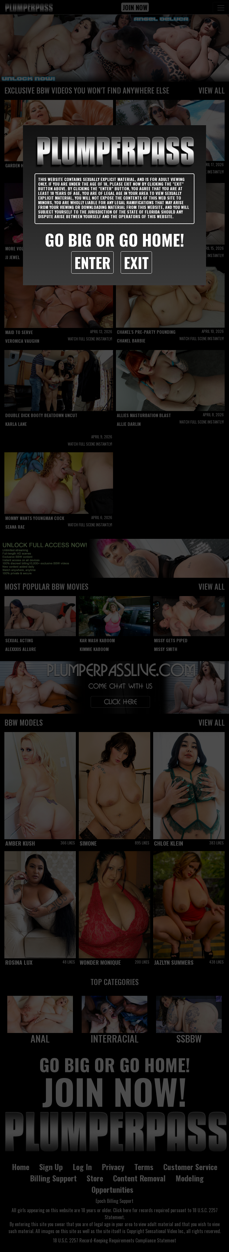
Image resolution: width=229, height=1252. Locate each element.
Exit (136, 262)
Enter (92, 262)
